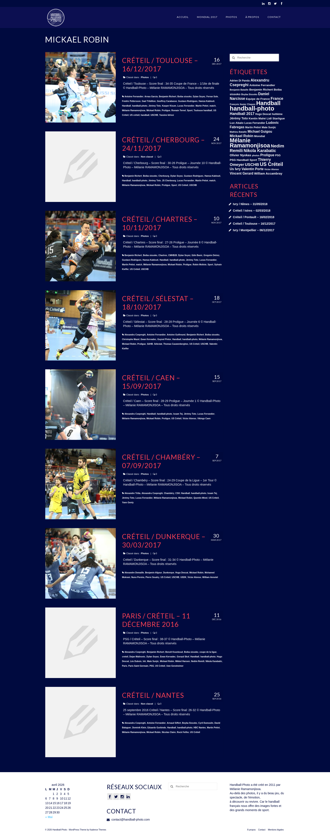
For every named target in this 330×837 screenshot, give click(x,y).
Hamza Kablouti (206, 101)
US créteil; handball (139, 115)
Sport (190, 110)
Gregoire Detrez (211, 255)
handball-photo (139, 106)
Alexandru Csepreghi (135, 335)
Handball (126, 106)
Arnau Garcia (151, 96)
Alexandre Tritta (133, 493)
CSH (177, 493)
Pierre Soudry (153, 577)
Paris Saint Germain (138, 666)
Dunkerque (168, 572)
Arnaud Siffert (174, 723)
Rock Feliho (183, 732)
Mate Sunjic (153, 661)
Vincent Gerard (241, 173)
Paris (124, 666)
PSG (151, 666)
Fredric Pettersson (131, 101)
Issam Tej (178, 414)
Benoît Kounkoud (174, 652)
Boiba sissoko (184, 96)
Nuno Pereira (137, 577)
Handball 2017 (242, 114)
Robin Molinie (199, 264)
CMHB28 (172, 255)
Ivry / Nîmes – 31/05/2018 (250, 204)
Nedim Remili (197, 661)
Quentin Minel (201, 498)
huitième (277, 114)
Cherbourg (163, 176)
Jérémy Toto (154, 106)
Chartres (162, 255)
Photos (231, 17)
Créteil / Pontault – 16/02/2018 (253, 217)
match (212, 106)
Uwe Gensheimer (174, 666)
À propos (252, 17)
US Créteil (183, 185)
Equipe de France (258, 98)
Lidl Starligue (276, 118)
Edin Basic (197, 255)
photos (255, 155)
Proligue (166, 110)
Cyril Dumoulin (205, 723)
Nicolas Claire (169, 732)
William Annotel (210, 577)
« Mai (49, 817)
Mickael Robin (153, 110)
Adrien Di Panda (240, 80)
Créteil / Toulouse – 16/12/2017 (254, 223)
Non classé (147, 156)
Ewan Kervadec (148, 339)
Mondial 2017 (207, 17)
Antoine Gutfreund (176, 335)
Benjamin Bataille (239, 89)
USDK (183, 577)
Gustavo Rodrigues (187, 101)
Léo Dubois (135, 661)
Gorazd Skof (183, 656)
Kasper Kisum (169, 106)
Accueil (183, 17)
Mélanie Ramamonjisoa (133, 110)
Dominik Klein (139, 727)
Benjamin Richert (167, 96)
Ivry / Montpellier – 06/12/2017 (253, 230)
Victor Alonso (189, 418)
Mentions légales (276, 830)
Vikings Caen (204, 418)
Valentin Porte (253, 169)
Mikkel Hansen (182, 661)
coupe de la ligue (208, 652)
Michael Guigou (260, 131)
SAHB (150, 344)
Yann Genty (128, 502)
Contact (274, 17)
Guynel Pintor (164, 339)
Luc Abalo (237, 122)
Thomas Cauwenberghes (175, 344)
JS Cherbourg (169, 180)
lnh (144, 661)
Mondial (259, 136)
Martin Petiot (202, 106)
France (277, 98)
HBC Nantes (200, 727)
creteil (125, 656)
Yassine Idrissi (166, 115)
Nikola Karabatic (214, 661)
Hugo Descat (181, 572)
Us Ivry (235, 169)
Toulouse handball (203, 110)
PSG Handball (239, 160)
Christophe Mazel (131, 339)
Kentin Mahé (257, 118)
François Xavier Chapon (242, 104)
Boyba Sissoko (189, 723)
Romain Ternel (178, 110)
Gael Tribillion (149, 101)
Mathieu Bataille (238, 132)
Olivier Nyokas (240, 155)
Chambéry (169, 493)
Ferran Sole (212, 96)
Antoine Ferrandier (134, 96)
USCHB (154, 115)
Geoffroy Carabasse (167, 101)
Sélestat (158, 344)
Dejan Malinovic (137, 656)
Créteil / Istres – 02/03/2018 (251, 210)
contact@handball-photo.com (128, 819)
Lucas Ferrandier (185, 106)
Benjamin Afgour (153, 572)
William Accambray (268, 173)
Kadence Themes (98, 830)
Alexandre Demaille (134, 572)
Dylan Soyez (199, 96)
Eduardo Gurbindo (156, 727)
